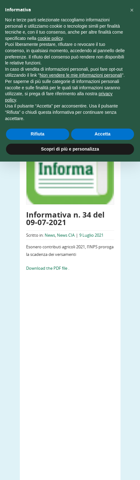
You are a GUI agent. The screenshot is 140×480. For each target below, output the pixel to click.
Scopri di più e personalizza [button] (70, 149)
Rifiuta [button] (37, 133)
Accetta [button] (102, 133)
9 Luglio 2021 (91, 235)
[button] (132, 10)
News (50, 235)
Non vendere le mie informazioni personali (81, 75)
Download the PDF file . (47, 268)
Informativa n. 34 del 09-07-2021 (65, 218)
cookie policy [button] (50, 38)
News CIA (66, 235)
